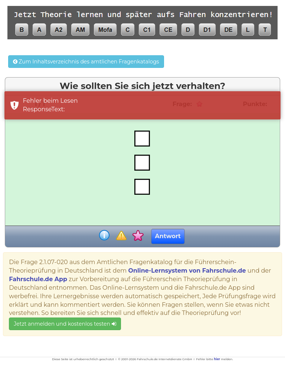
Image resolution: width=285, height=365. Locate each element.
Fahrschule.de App (38, 279)
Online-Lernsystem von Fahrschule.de (187, 270)
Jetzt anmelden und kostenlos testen (65, 323)
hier (217, 359)
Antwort (168, 236)
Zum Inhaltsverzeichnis (86, 61)
